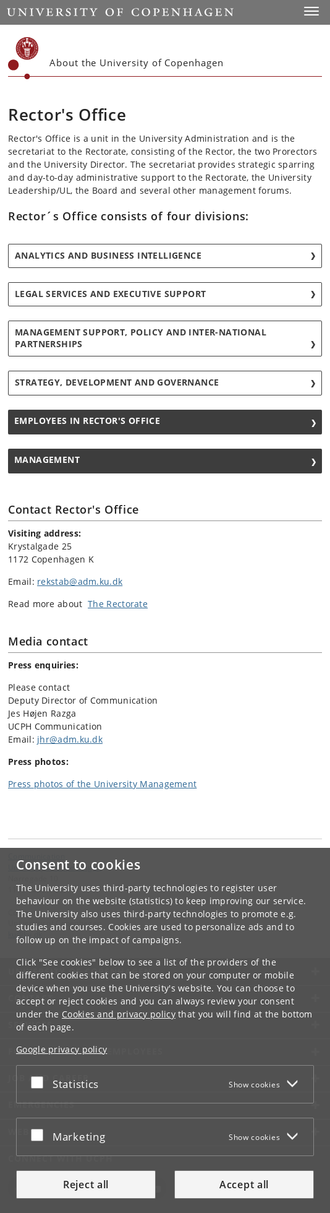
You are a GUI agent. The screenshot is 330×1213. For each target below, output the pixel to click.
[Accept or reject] (40, 1082)
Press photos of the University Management (102, 784)
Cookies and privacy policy (119, 1014)
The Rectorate (118, 604)
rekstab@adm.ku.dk (79, 581)
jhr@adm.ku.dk (70, 739)
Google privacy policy (61, 1049)
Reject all (86, 1184)
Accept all (244, 1184)
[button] (311, 11)
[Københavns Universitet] (23, 58)
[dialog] (165, 1030)
